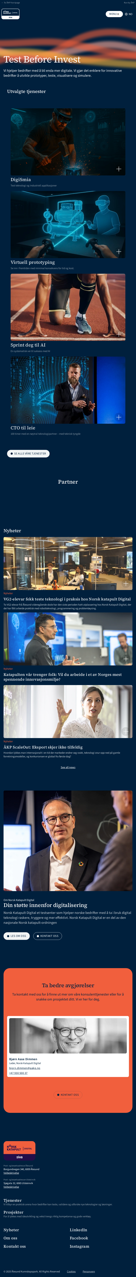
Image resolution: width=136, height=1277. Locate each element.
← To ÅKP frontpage (10, 2)
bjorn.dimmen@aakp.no (24, 1068)
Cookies (71, 1271)
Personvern (89, 1271)
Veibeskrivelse (11, 1173)
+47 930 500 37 (18, 1073)
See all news (68, 767)
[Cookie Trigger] (112, 1271)
